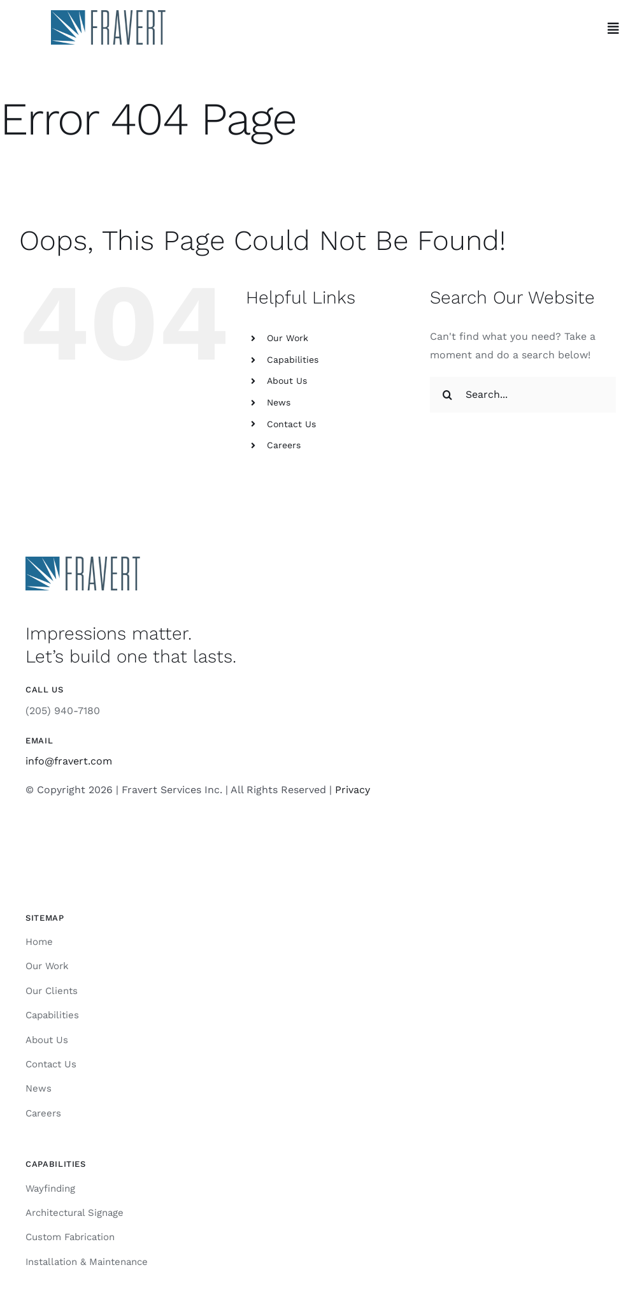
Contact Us (291, 424)
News (278, 402)
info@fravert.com (68, 761)
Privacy (352, 790)
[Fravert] (108, 15)
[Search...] (523, 395)
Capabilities (292, 360)
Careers (284, 445)
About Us (287, 381)
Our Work (287, 338)
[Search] (448, 395)
